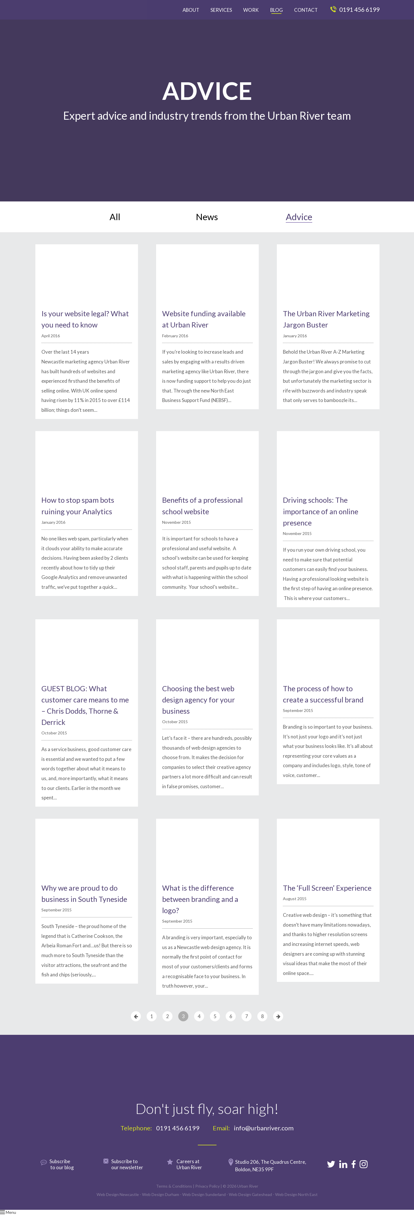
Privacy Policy (207, 1195)
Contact (306, 10)
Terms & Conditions (174, 1195)
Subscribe (70, 1173)
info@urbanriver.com (264, 1137)
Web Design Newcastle (118, 1203)
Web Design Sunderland (204, 1203)
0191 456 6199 (354, 9)
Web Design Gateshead (250, 1203)
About (191, 10)
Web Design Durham (160, 1203)
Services (221, 10)
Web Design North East (296, 1203)
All (115, 221)
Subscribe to (133, 1173)
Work (251, 10)
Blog (276, 10)
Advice (299, 221)
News (207, 221)
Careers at (196, 1173)
